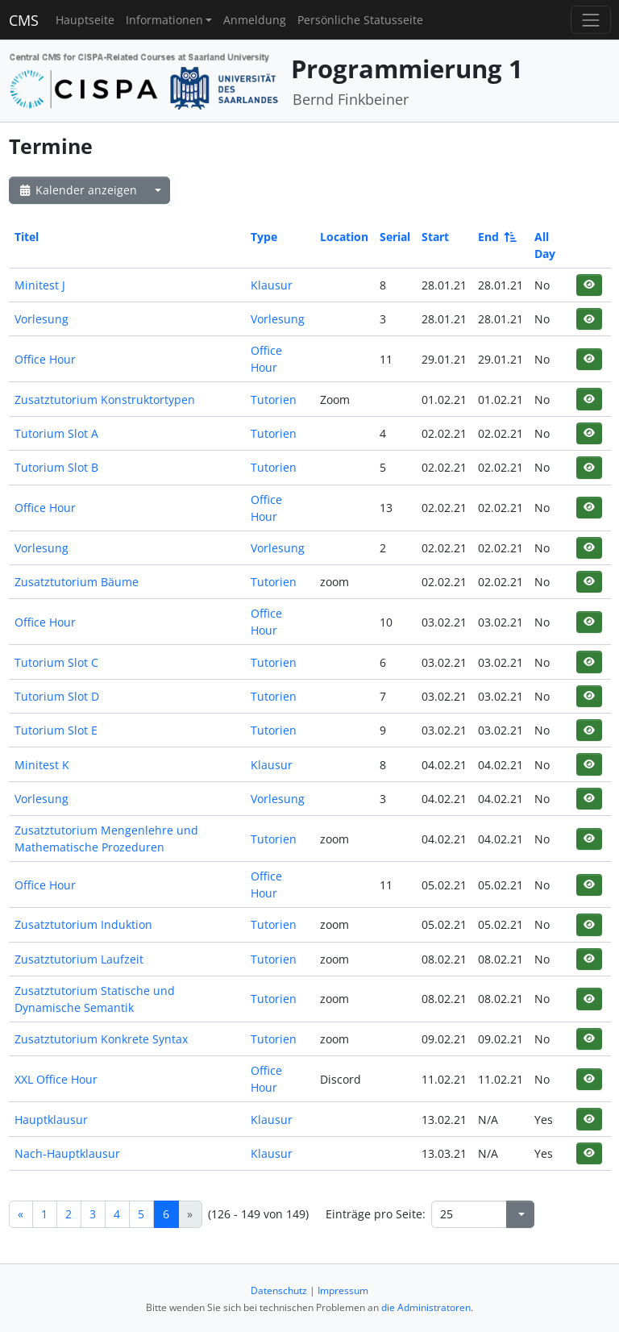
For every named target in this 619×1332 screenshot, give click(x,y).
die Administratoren (426, 1307)
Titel (27, 236)
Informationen (164, 19)
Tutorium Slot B (56, 467)
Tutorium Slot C (56, 662)
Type (264, 236)
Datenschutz (279, 1290)
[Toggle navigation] (590, 20)
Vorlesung (42, 319)
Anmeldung (254, 19)
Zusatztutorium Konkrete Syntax (101, 1039)
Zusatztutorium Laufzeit (79, 959)
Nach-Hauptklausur (67, 1153)
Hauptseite (85, 19)
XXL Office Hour (56, 1079)
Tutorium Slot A (56, 433)
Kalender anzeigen (77, 190)
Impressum (343, 1290)
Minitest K (42, 764)
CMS (24, 20)
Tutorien (274, 399)
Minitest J (40, 285)
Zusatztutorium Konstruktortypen (105, 399)
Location (344, 236)
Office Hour (45, 359)
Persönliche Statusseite (360, 19)
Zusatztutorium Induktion (83, 924)
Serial (395, 236)
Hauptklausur (51, 1119)
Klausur (272, 285)
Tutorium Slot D (57, 696)
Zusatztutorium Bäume (77, 581)
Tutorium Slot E (56, 730)
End (496, 236)
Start (435, 236)
